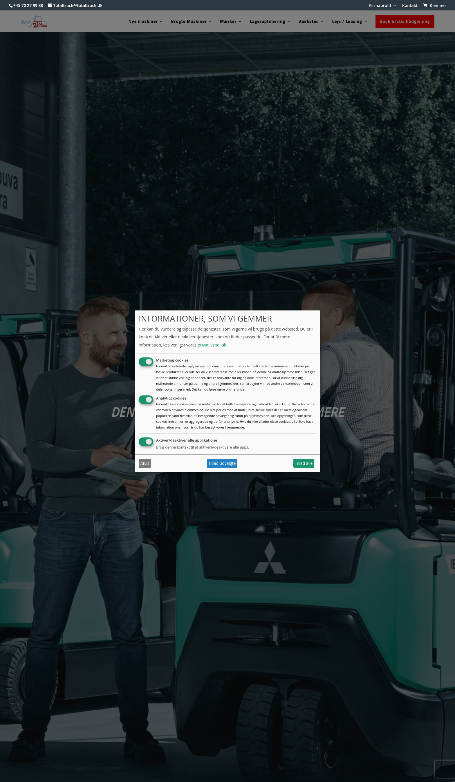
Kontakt (410, 5)
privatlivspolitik (212, 345)
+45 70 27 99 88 (28, 5)
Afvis (144, 463)
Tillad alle (304, 463)
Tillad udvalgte (222, 463)
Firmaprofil (380, 5)
